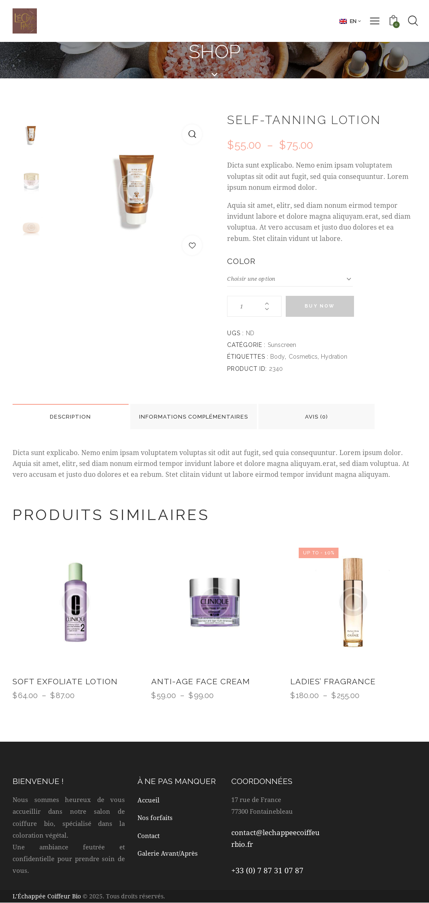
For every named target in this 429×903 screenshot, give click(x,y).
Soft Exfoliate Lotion (65, 681)
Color (241, 261)
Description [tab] (70, 417)
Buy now (320, 306)
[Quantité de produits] (254, 306)
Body (277, 356)
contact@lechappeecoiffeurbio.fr (275, 838)
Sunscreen (282, 345)
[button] (192, 134)
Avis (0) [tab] (317, 417)
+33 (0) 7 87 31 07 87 (267, 870)
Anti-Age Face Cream (200, 681)
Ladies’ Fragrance (333, 681)
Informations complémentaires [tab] (194, 417)
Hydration (334, 356)
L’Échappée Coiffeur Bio (47, 896)
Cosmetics (303, 356)
